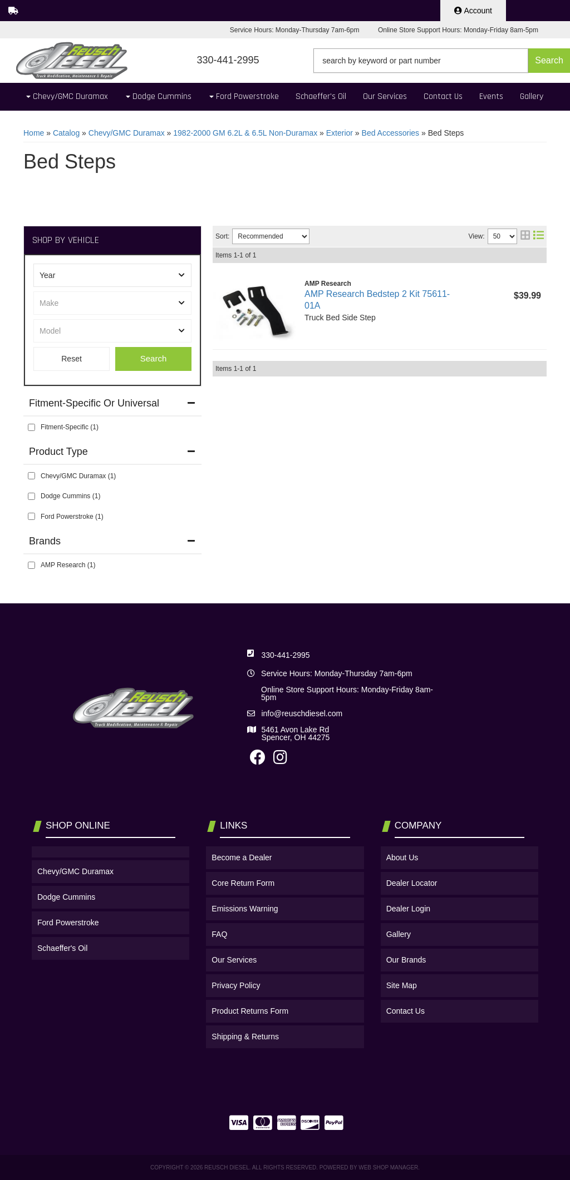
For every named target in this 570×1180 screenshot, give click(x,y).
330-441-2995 (285, 655)
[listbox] (112, 275)
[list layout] (538, 236)
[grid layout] (525, 236)
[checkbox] (31, 427)
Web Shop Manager (388, 1167)
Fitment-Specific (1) (70, 427)
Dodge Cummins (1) (70, 496)
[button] (441, 60)
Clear (71, 359)
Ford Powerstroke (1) (72, 516)
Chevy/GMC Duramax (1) (78, 476)
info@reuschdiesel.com (301, 713)
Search (153, 358)
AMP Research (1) (68, 565)
